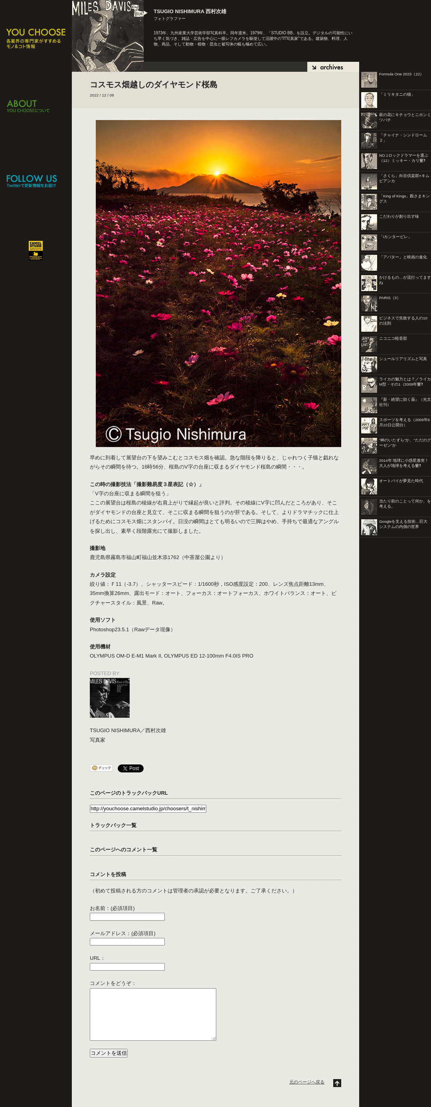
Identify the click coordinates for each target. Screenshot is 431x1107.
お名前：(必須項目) (112, 908)
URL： (97, 958)
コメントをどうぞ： (113, 983)
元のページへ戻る (306, 1081)
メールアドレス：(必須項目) (123, 933)
